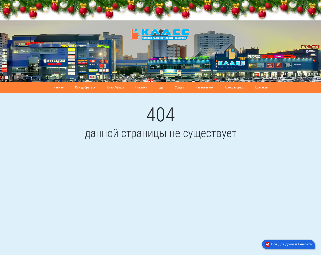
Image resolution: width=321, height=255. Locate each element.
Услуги (179, 87)
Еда (161, 87)
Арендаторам (234, 87)
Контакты (261, 87)
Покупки (141, 87)
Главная (58, 87)
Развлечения (205, 87)
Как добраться (85, 87)
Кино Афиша (115, 87)
